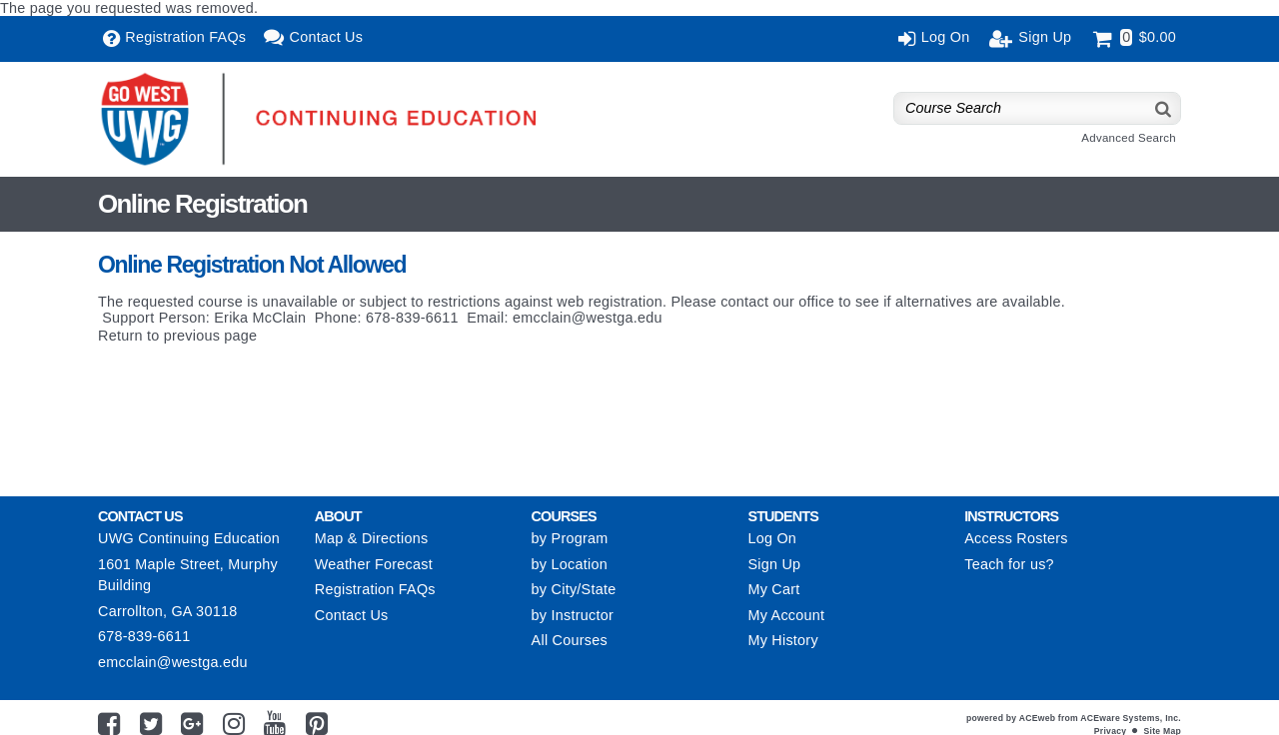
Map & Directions (372, 538)
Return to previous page (177, 336)
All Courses (570, 640)
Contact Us (352, 615)
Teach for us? (1009, 564)
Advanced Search (1128, 138)
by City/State (574, 589)
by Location (570, 564)
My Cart (773, 589)
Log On (771, 538)
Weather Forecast (374, 564)
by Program (570, 538)
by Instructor (573, 615)
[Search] (1164, 108)
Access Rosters (1015, 538)
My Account (785, 615)
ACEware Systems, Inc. (1130, 718)
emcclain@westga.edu (587, 318)
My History (782, 640)
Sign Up (773, 564)
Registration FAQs (375, 589)
